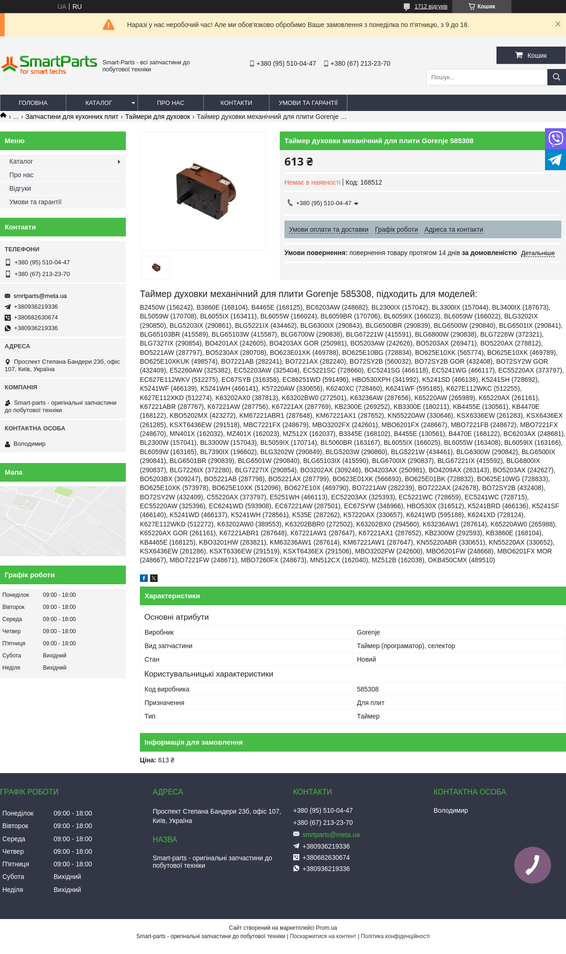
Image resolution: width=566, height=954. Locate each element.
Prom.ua (326, 928)
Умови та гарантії (308, 102)
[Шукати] (556, 77)
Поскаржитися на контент (323, 936)
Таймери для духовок (157, 116)
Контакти (236, 102)
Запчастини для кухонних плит (72, 116)
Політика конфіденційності (395, 936)
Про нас (171, 102)
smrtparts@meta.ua (40, 295)
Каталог (98, 102)
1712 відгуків (431, 6)
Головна (33, 102)
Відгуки (20, 188)
